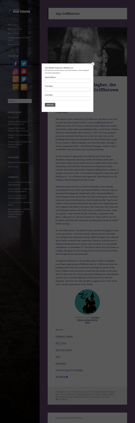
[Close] (92, 64)
